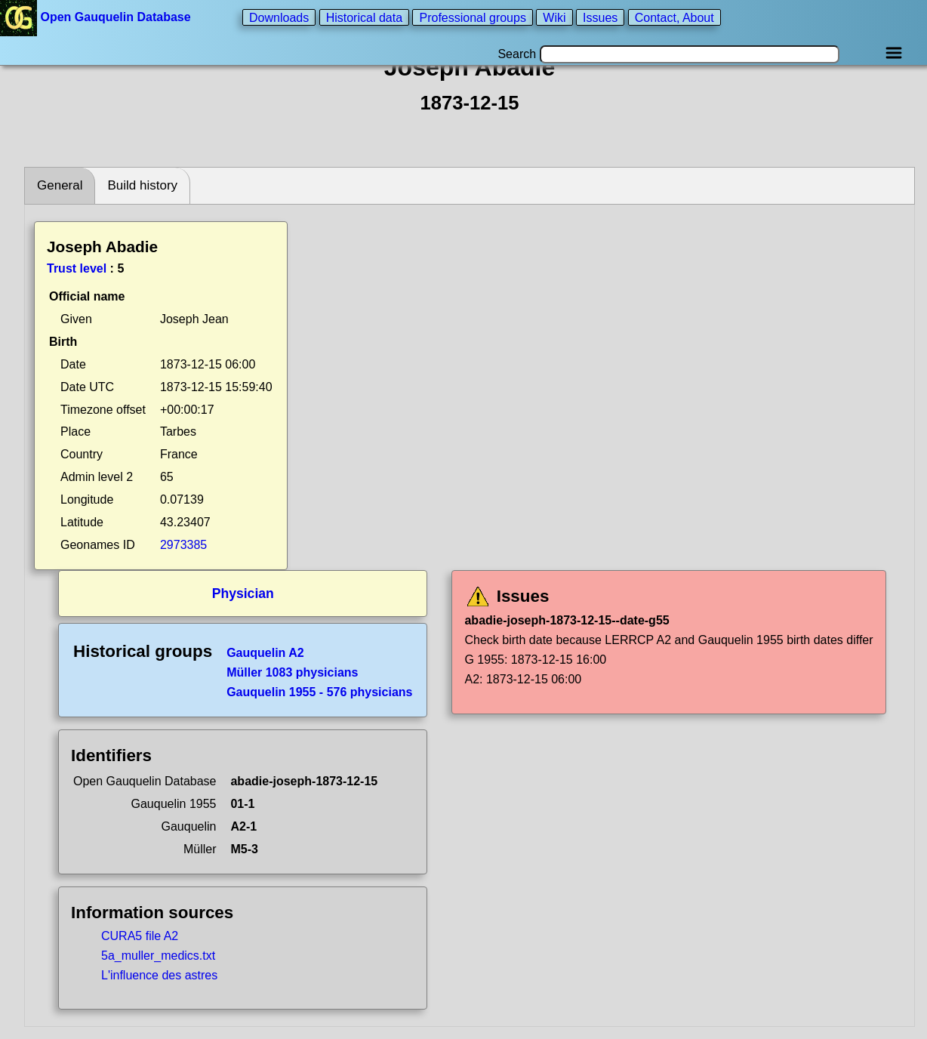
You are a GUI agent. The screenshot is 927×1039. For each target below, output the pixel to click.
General (59, 185)
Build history (142, 185)
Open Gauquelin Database (97, 17)
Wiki (554, 17)
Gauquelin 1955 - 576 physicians (319, 692)
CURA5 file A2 (139, 936)
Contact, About (674, 17)
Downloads (279, 17)
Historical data (364, 17)
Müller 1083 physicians (292, 672)
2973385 (183, 544)
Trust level (76, 268)
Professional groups (472, 17)
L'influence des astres (159, 975)
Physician (243, 593)
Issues (600, 17)
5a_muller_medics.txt (158, 955)
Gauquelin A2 (265, 652)
